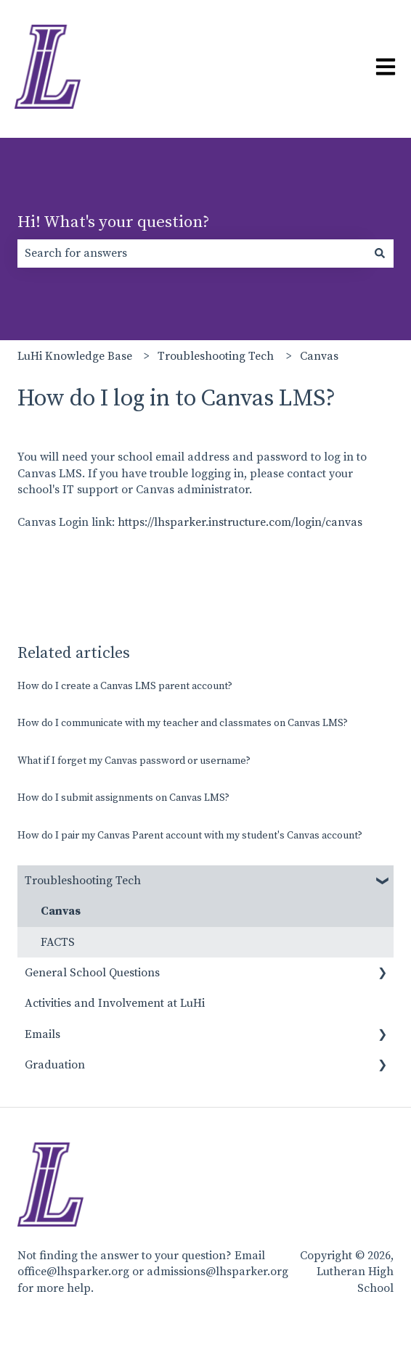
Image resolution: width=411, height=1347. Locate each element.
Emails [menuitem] (42, 1034)
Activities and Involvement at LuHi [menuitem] (115, 1003)
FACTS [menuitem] (58, 942)
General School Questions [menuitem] (92, 972)
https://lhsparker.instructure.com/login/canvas (240, 522)
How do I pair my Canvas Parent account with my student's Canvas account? (189, 835)
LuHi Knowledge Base (74, 356)
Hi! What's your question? (113, 222)
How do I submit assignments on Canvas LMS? (123, 797)
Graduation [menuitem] (55, 1065)
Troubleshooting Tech (216, 356)
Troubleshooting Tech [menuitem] (83, 880)
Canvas (319, 356)
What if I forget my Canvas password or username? (134, 760)
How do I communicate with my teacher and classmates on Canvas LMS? (182, 723)
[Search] (380, 253)
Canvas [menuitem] (61, 911)
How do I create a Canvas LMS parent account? (124, 686)
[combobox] (191, 253)
